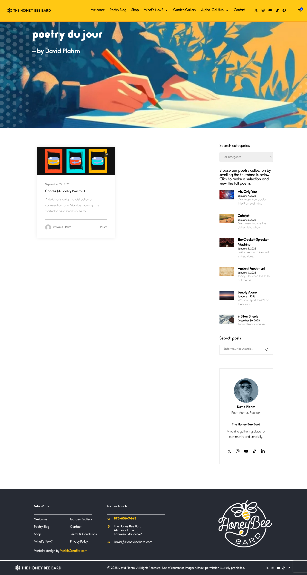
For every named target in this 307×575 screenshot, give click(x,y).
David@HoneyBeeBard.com (133, 542)
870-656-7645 (125, 518)
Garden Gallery (184, 10)
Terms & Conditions (83, 534)
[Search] (268, 349)
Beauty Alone (247, 292)
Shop (135, 10)
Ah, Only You (247, 192)
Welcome (98, 10)
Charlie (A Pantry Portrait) (65, 191)
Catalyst (243, 216)
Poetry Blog (118, 10)
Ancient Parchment (251, 269)
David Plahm (63, 227)
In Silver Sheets (248, 316)
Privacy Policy (79, 541)
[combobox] (241, 348)
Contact (239, 10)
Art (106, 155)
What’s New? (156, 10)
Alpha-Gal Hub (215, 10)
